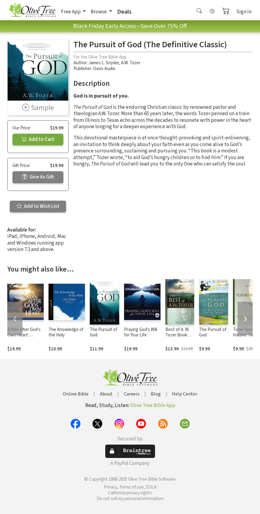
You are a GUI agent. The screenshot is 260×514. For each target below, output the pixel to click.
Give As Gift (38, 177)
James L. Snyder (104, 63)
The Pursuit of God (103, 332)
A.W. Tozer (130, 63)
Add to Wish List (38, 206)
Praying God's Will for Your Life (140, 332)
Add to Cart (38, 139)
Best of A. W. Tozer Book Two (177, 335)
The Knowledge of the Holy (66, 332)
